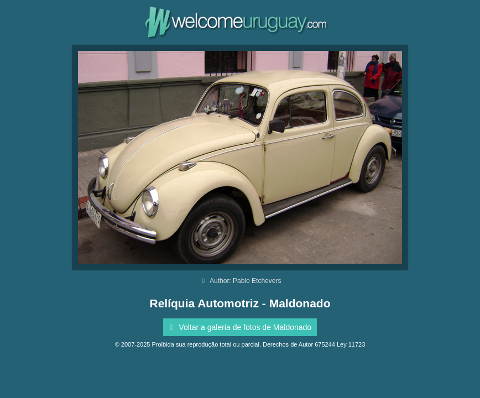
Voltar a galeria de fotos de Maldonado (238, 327)
